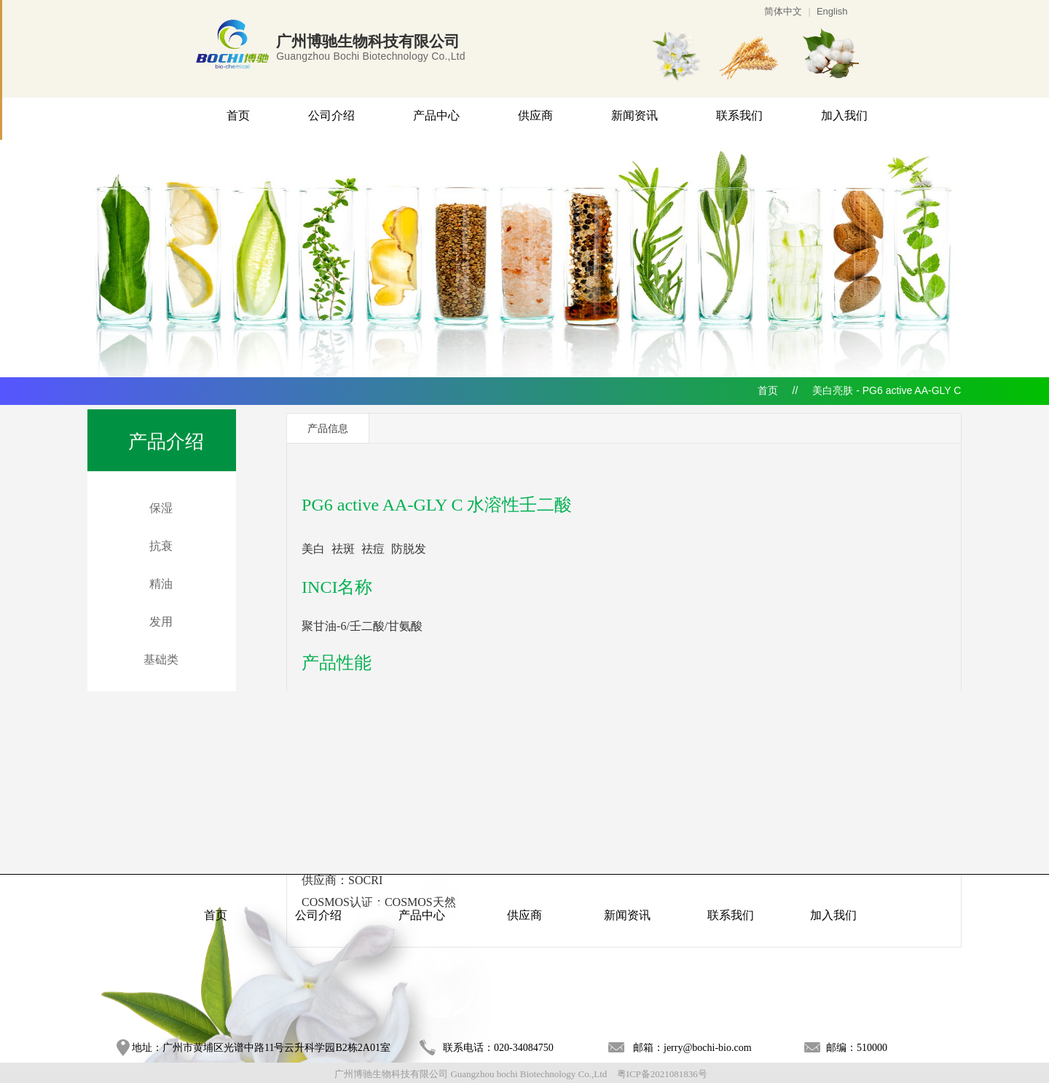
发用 (161, 621)
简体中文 (783, 11)
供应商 (535, 115)
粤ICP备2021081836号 (662, 1073)
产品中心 (436, 115)
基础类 (161, 659)
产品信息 (327, 428)
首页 (238, 115)
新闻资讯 (634, 115)
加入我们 (844, 115)
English (832, 11)
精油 (161, 584)
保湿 (161, 508)
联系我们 (739, 115)
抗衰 (161, 546)
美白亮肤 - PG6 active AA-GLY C (886, 390)
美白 (313, 549)
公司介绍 (331, 115)
